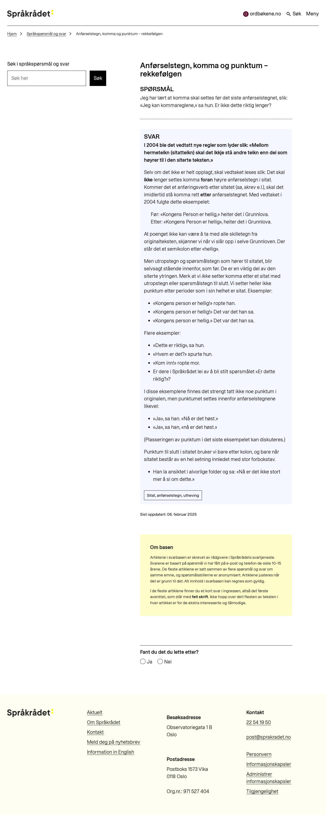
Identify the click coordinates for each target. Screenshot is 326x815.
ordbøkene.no (262, 14)
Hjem (12, 33)
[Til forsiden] (30, 14)
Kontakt (95, 732)
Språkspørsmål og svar (46, 33)
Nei (168, 662)
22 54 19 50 (258, 722)
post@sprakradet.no (268, 737)
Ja (149, 662)
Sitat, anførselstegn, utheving (173, 495)
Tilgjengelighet (262, 791)
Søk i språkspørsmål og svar (38, 64)
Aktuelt (94, 712)
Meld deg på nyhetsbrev (113, 742)
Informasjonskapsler (268, 764)
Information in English (110, 752)
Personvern (258, 754)
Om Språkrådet (103, 722)
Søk (293, 14)
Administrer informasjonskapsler (268, 778)
